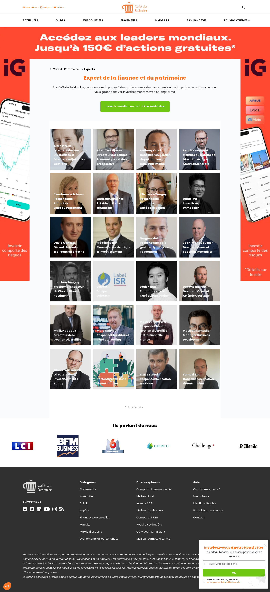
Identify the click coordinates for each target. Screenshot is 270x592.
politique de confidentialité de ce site (223, 582)
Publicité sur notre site (208, 510)
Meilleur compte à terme (153, 539)
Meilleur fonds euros (150, 510)
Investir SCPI (144, 503)
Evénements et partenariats (99, 539)
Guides (60, 20)
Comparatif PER (147, 517)
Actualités (30, 20)
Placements (129, 20)
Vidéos (59, 7)
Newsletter (30, 7)
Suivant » (137, 407)
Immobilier (162, 20)
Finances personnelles (95, 517)
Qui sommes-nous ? (206, 489)
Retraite (85, 525)
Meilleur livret (145, 496)
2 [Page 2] (128, 407)
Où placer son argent (150, 532)
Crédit (84, 503)
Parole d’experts (91, 532)
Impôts (84, 510)
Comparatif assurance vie (154, 489)
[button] (7, 586)
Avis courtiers (92, 20)
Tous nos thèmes (235, 20)
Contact (199, 517)
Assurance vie (196, 20)
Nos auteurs (201, 496)
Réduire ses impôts (149, 525)
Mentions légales (204, 503)
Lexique (45, 7)
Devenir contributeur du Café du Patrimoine (135, 106)
